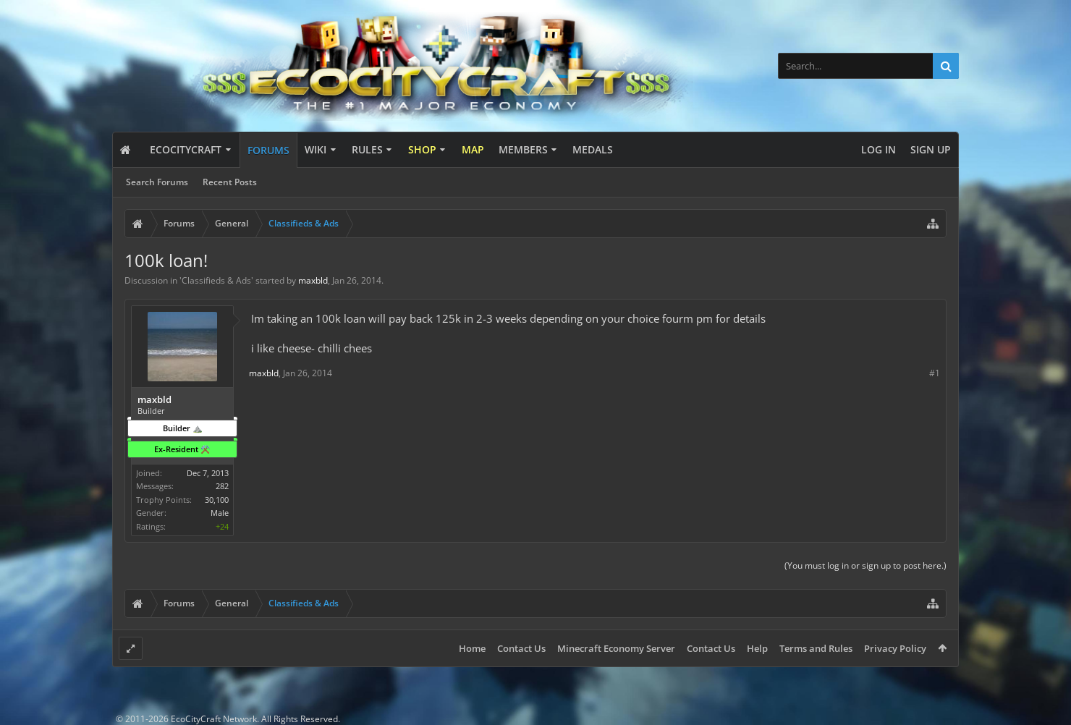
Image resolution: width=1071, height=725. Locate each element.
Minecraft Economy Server (616, 648)
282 (222, 485)
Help (757, 648)
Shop (422, 149)
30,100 (217, 499)
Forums (268, 150)
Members (523, 149)
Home (472, 648)
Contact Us (521, 648)
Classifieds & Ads (216, 280)
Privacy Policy (895, 648)
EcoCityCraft (185, 149)
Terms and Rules (815, 648)
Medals (592, 149)
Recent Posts (230, 182)
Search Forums (157, 182)
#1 (934, 373)
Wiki (315, 149)
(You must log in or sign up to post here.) (865, 565)
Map (473, 149)
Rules (367, 149)
